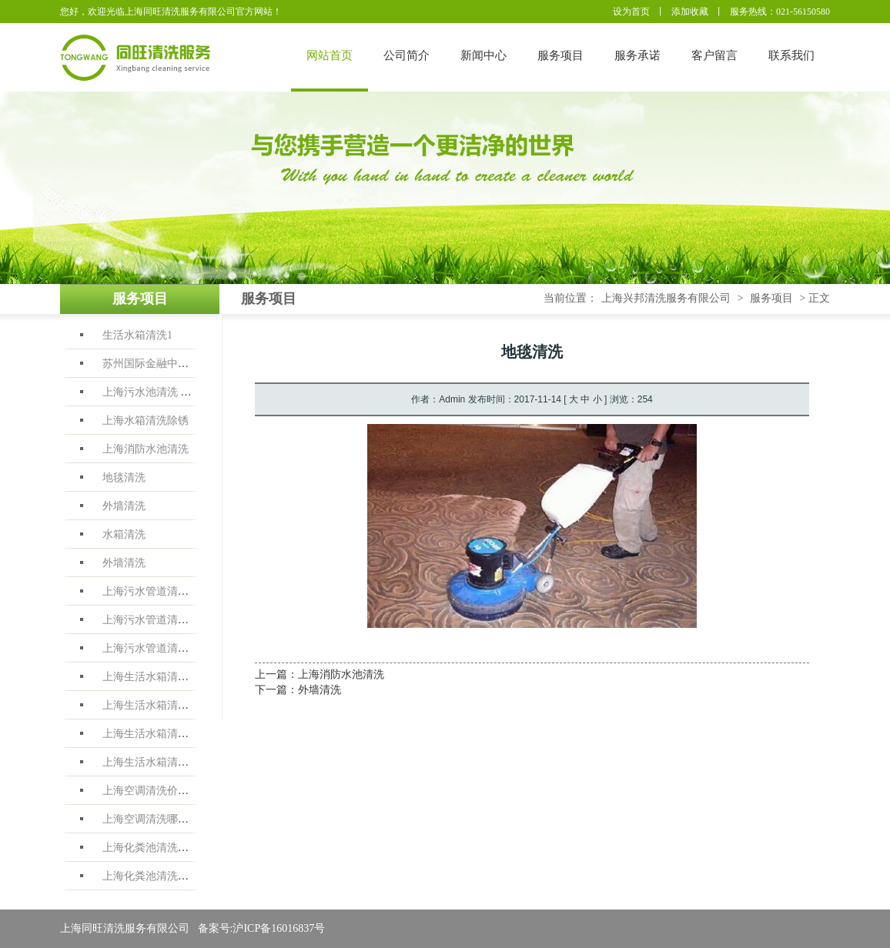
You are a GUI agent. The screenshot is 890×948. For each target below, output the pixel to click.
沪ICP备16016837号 (279, 928)
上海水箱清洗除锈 (145, 420)
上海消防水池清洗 (145, 449)
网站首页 (329, 55)
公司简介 (406, 55)
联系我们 (791, 55)
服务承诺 (637, 55)
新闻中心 (483, 55)
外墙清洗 (124, 506)
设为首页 (631, 11)
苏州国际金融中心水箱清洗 (167, 363)
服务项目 (560, 55)
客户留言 (714, 55)
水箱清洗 (124, 534)
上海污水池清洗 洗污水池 (163, 392)
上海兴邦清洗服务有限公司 (666, 298)
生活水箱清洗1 (137, 335)
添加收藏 (689, 11)
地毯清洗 (124, 477)
